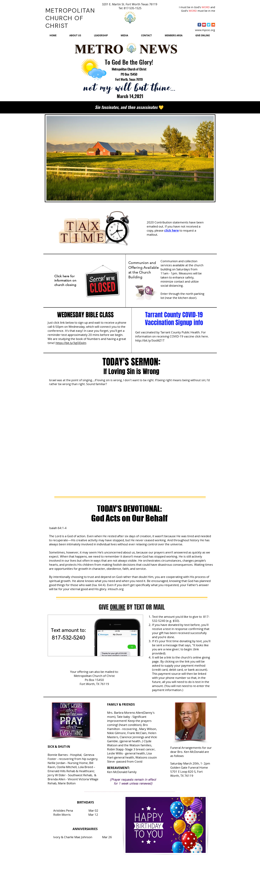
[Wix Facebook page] (199, 25)
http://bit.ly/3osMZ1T (149, 340)
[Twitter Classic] (208, 25)
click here (171, 230)
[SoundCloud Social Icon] (213, 25)
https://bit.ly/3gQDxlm (71, 343)
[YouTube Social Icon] (204, 25)
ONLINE (117, 607)
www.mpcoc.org (205, 30)
